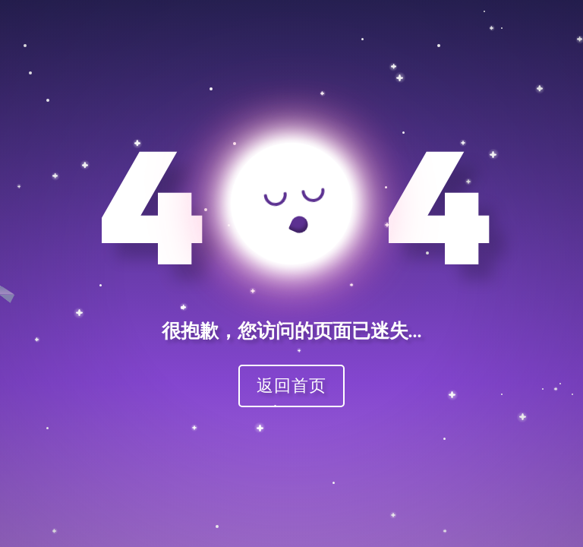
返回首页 (291, 385)
